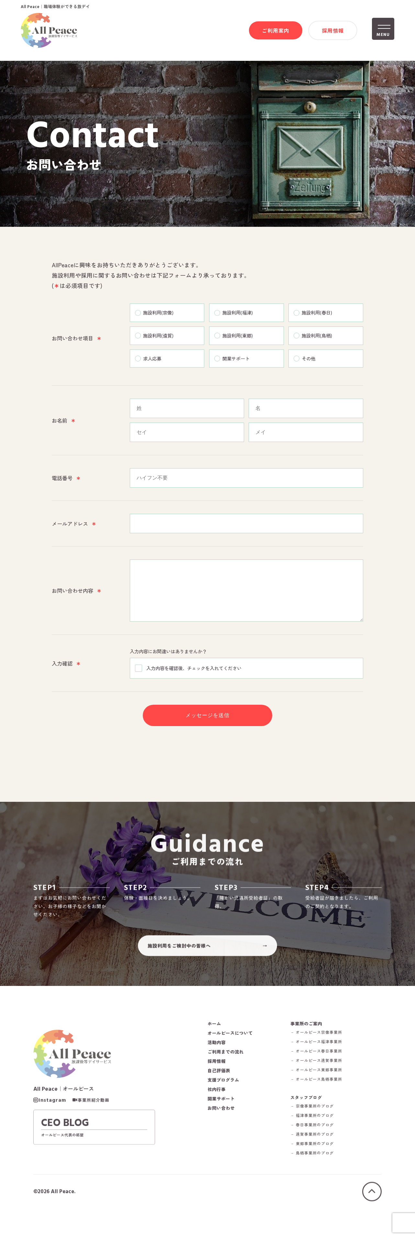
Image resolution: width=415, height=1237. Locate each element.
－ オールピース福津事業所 (323, 1061)
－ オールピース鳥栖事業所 (323, 1099)
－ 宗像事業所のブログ (318, 1127)
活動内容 (217, 1062)
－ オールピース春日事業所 (323, 1071)
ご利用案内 (275, 31)
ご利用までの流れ (226, 1071)
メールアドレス (74, 525)
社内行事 (217, 1109)
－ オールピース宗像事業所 (323, 1052)
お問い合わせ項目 (77, 339)
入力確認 (66, 674)
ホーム (214, 1043)
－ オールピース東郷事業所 (323, 1090)
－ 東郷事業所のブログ (318, 1164)
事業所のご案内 (312, 1043)
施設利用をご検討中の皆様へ (179, 962)
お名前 (64, 421)
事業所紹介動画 (93, 1121)
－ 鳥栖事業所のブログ (318, 1174)
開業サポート (222, 1118)
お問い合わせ (222, 1127)
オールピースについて (231, 1052)
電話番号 (66, 479)
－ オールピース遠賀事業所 (323, 1080)
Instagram (52, 1121)
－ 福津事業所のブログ (318, 1136)
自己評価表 (219, 1090)
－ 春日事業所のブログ (318, 1145)
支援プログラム (224, 1099)
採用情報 (333, 31)
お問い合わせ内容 (77, 597)
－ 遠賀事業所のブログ (318, 1155)
